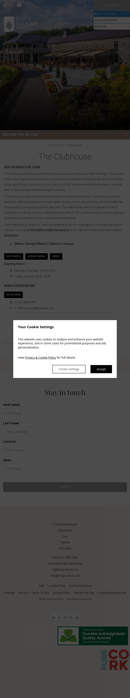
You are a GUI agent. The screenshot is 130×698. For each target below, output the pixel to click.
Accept (101, 369)
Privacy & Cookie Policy (40, 358)
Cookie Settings (69, 369)
